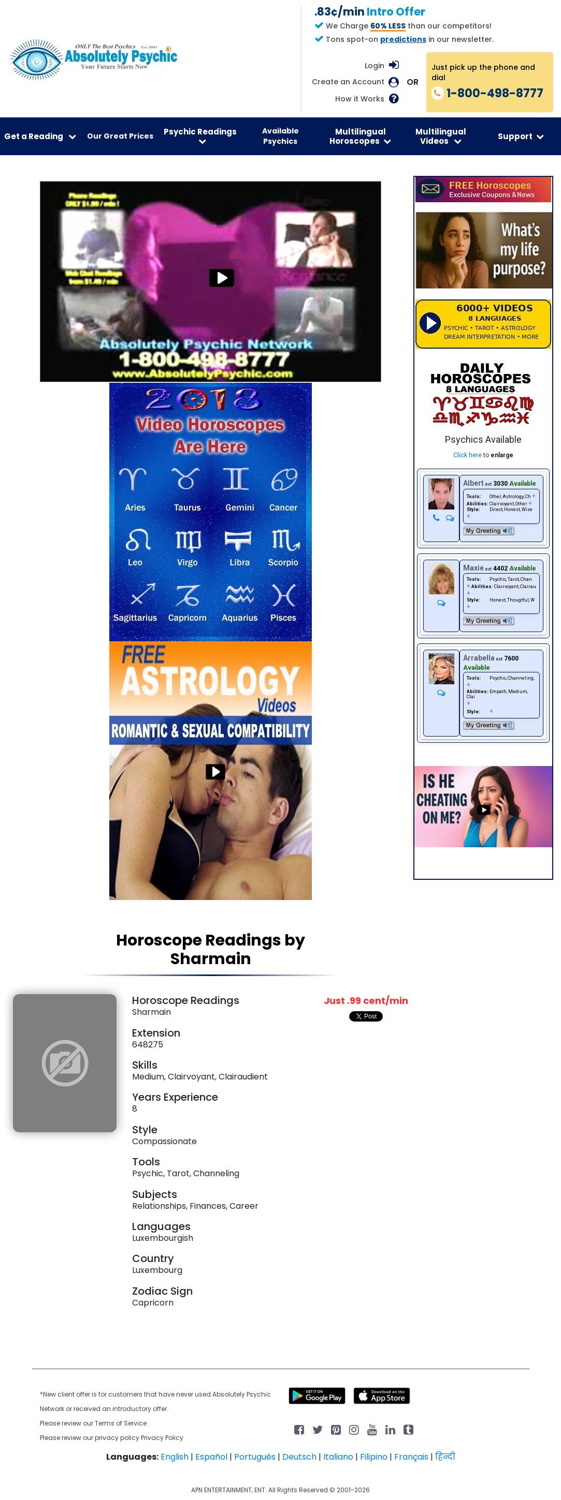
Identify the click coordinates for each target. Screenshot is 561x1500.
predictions (403, 39)
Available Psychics (280, 136)
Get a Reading (40, 136)
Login (374, 66)
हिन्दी (445, 1457)
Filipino (373, 1457)
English (175, 1457)
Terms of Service (121, 1423)
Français (411, 1457)
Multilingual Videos (440, 136)
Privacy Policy (162, 1437)
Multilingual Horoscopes (360, 136)
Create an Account (348, 82)
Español (211, 1457)
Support (521, 136)
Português (255, 1457)
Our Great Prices (120, 136)
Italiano (338, 1457)
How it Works (359, 99)
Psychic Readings (200, 135)
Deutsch (299, 1457)
